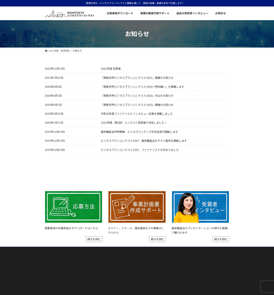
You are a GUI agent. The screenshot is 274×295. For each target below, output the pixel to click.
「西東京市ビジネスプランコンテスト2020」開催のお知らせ (137, 104)
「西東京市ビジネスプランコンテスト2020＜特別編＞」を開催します (142, 86)
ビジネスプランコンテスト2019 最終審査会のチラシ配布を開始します (144, 140)
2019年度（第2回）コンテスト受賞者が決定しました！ (134, 122)
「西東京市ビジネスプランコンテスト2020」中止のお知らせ (137, 95)
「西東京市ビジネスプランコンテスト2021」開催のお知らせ (137, 77)
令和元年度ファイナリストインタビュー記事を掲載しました (137, 113)
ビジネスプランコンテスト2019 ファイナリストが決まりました (140, 149)
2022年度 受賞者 (111, 68)
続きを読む (94, 227)
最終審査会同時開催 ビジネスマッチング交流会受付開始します (139, 131)
